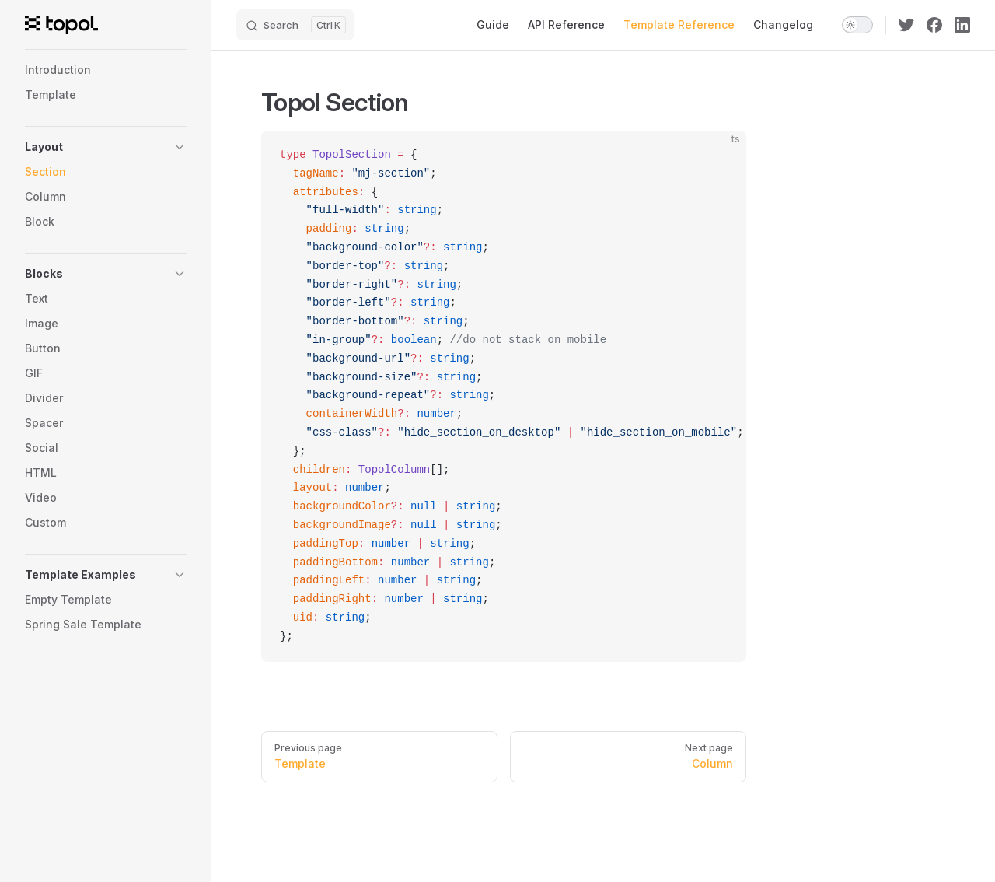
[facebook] (934, 25)
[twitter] (906, 25)
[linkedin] (962, 25)
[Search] (295, 24)
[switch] (857, 24)
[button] (106, 147)
